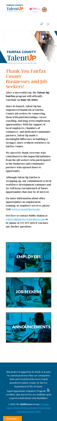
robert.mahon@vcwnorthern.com (25, 219)
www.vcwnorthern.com (25, 209)
